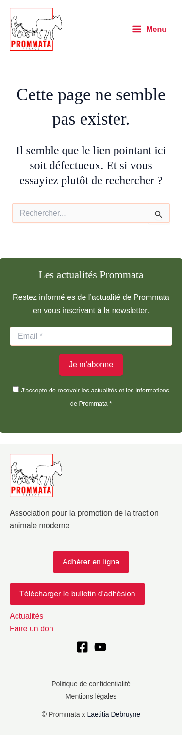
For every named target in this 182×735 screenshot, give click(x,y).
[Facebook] (82, 647)
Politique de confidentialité (91, 684)
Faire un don (31, 629)
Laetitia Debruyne (113, 714)
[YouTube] (100, 647)
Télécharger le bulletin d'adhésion (77, 594)
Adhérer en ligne (91, 562)
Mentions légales (91, 696)
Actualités (26, 616)
